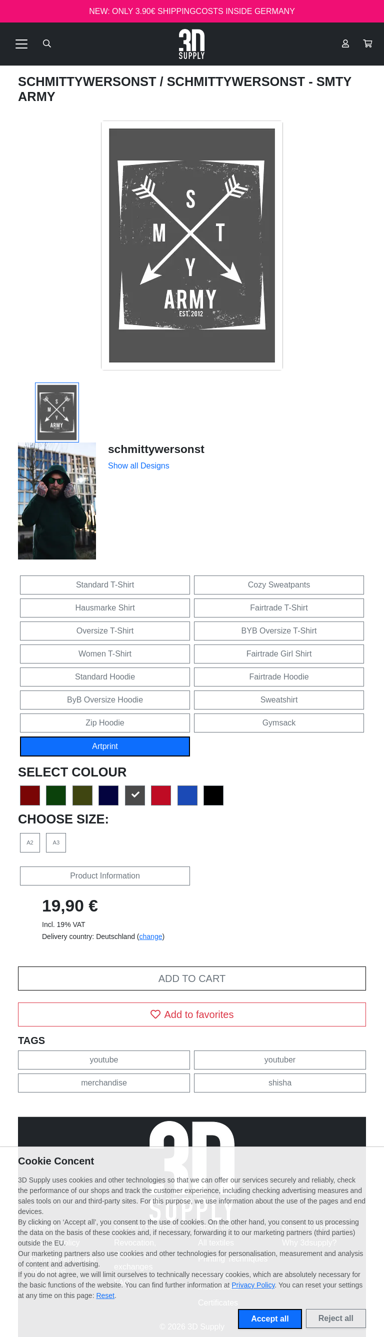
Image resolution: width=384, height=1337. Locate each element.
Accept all (270, 1318)
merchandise (104, 1082)
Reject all (336, 1318)
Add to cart (192, 978)
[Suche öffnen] (47, 44)
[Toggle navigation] (21, 44)
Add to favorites (192, 1014)
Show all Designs (139, 466)
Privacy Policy (253, 1285)
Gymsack (279, 722)
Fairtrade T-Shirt (279, 608)
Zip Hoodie (105, 722)
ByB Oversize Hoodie (105, 700)
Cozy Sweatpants (279, 584)
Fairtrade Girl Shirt (279, 654)
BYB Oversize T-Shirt (279, 630)
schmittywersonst (89, 81)
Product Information (105, 876)
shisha (280, 1082)
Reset (105, 1296)
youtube (104, 1060)
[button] (367, 44)
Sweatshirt (279, 700)
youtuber (280, 1060)
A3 (56, 843)
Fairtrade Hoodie (278, 676)
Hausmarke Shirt (104, 608)
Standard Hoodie (105, 676)
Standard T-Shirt (105, 584)
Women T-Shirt (105, 654)
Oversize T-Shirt (105, 630)
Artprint (105, 746)
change (151, 936)
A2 (30, 843)
